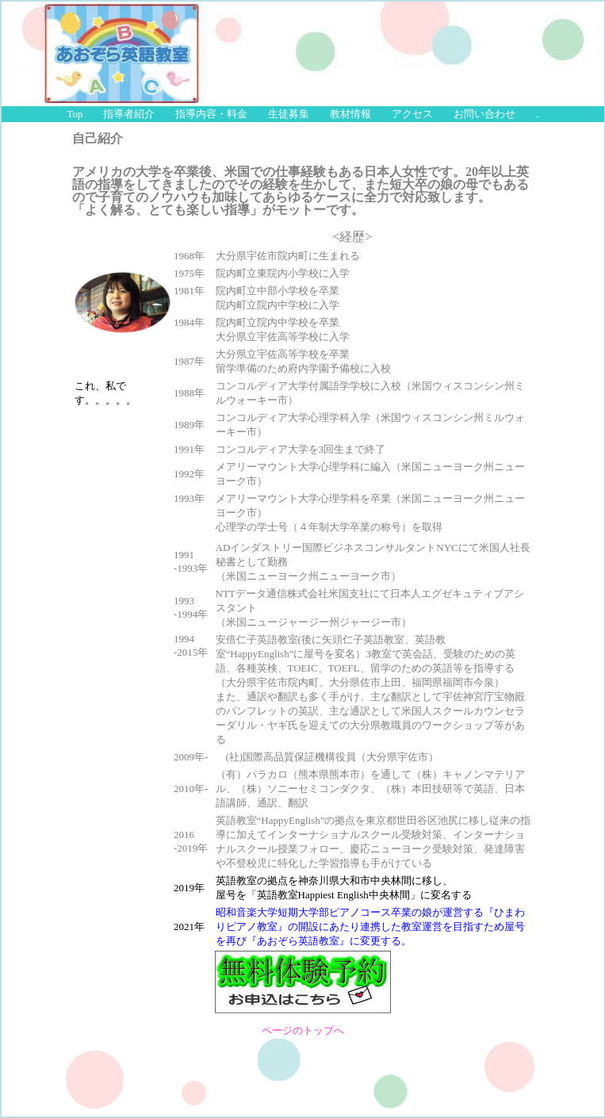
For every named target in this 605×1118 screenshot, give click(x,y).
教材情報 (350, 114)
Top (75, 114)
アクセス (412, 114)
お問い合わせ (484, 114)
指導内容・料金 (211, 114)
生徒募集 (288, 114)
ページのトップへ (303, 1030)
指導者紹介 (129, 114)
